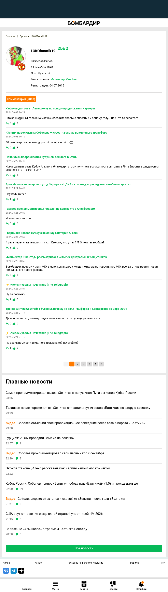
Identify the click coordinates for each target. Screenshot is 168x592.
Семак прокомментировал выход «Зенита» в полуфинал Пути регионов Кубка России (71, 393)
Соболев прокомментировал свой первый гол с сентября (55, 453)
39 (21, 488)
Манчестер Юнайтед (64, 79)
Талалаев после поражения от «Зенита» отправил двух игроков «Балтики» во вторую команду (78, 408)
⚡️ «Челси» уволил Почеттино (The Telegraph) (37, 284)
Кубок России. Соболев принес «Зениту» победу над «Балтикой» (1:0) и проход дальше (72, 483)
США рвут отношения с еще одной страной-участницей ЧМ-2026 (54, 514)
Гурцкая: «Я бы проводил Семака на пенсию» (40, 438)
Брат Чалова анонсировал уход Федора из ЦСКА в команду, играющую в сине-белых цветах (68, 184)
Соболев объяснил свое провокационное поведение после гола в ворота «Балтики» (75, 423)
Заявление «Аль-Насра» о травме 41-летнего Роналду (46, 529)
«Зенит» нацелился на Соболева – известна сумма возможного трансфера (56, 132)
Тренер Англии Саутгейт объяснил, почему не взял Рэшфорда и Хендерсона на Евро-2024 (66, 308)
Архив (6, 563)
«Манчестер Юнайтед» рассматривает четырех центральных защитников (56, 257)
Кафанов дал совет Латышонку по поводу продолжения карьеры (50, 108)
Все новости (84, 548)
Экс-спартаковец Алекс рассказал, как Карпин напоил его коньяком (58, 468)
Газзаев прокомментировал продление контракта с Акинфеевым (50, 208)
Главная (10, 36)
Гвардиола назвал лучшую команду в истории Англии (42, 232)
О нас (38, 563)
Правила (133, 563)
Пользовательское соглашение (85, 563)
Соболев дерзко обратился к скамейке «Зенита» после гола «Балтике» (66, 499)
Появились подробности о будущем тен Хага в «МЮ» (41, 157)
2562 (62, 49)
